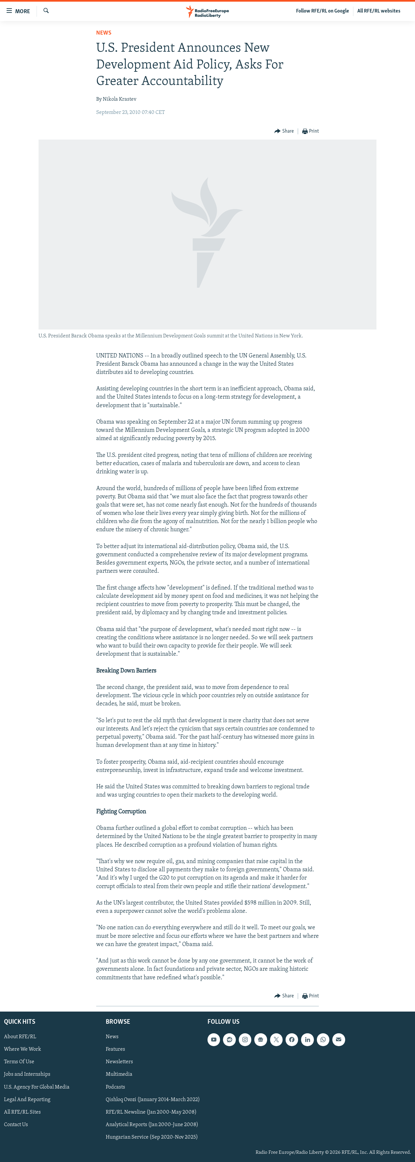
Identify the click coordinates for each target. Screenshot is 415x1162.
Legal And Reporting (27, 1099)
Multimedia (119, 1074)
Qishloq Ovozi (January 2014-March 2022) (153, 1099)
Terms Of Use (19, 1062)
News (103, 33)
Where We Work (22, 1049)
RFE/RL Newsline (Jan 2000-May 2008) (151, 1112)
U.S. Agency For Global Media (36, 1087)
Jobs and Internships (27, 1074)
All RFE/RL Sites (22, 1112)
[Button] (284, 131)
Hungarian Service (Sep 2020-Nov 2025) (152, 1137)
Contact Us (16, 1124)
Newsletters (119, 1062)
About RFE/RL (20, 1037)
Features (115, 1049)
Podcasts (115, 1087)
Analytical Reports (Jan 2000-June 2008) (152, 1124)
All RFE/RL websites (379, 11)
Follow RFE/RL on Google (322, 11)
